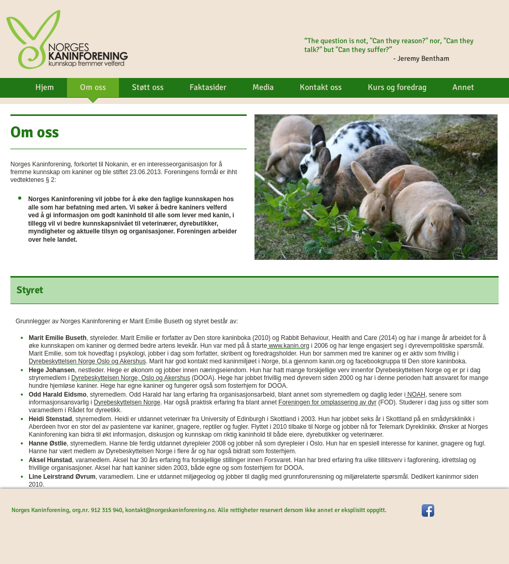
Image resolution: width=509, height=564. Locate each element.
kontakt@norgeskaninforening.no (170, 510)
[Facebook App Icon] (428, 510)
